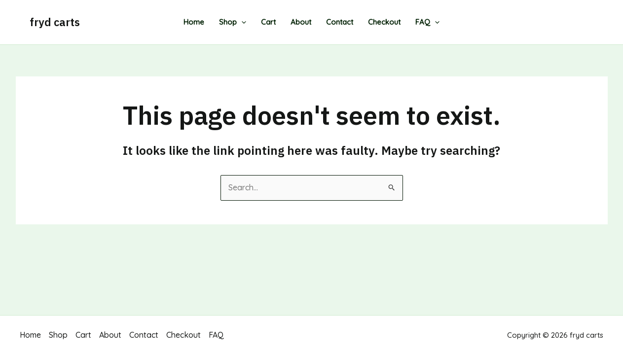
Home (193, 22)
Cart (268, 22)
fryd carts (55, 22)
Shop (232, 22)
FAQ (427, 22)
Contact (339, 22)
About (301, 22)
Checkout (384, 22)
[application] (241, 22)
